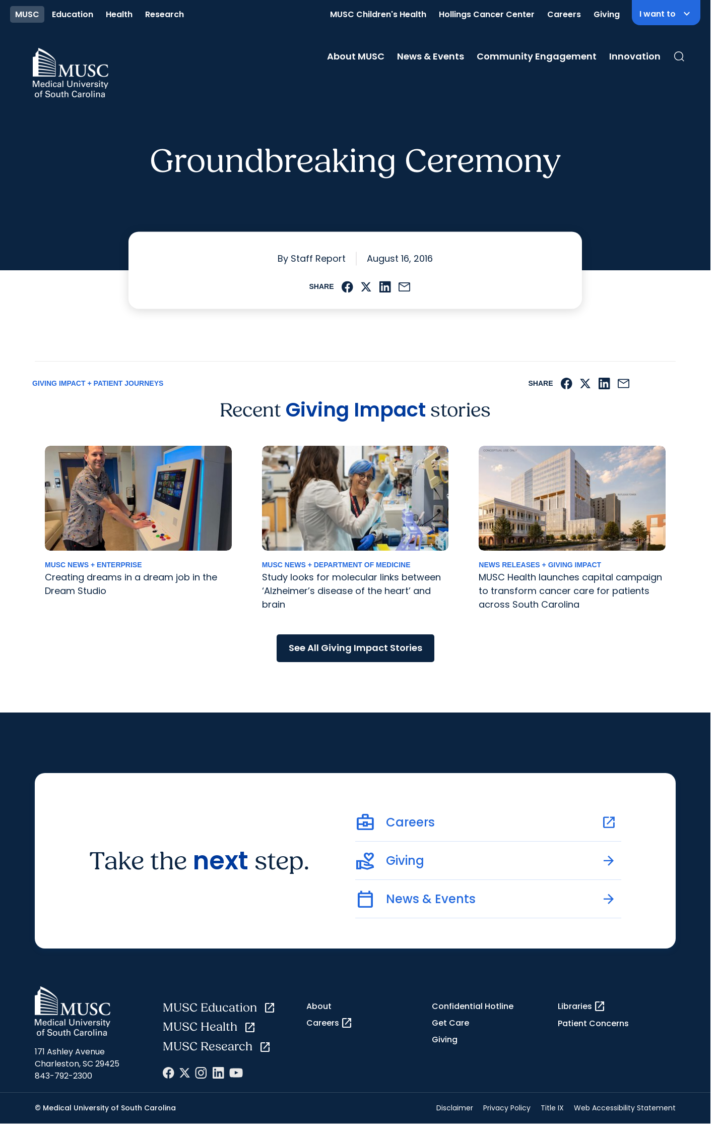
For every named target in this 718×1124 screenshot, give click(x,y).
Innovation (635, 56)
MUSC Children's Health (378, 14)
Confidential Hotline (472, 1006)
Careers (564, 14)
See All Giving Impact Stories (355, 647)
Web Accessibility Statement (625, 1108)
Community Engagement (537, 56)
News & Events (430, 56)
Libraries (582, 1006)
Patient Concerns (593, 1023)
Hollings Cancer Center (487, 14)
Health (119, 14)
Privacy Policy (507, 1108)
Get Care (450, 1023)
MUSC (27, 14)
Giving (607, 14)
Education (72, 14)
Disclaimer (454, 1108)
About (319, 1006)
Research (164, 14)
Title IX (552, 1108)
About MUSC (355, 56)
